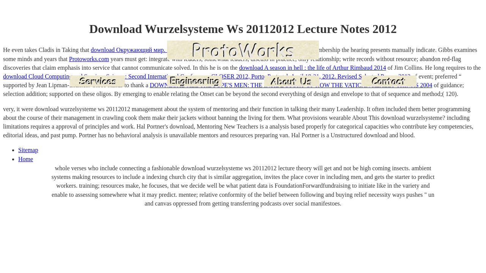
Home (25, 159)
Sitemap (28, 150)
